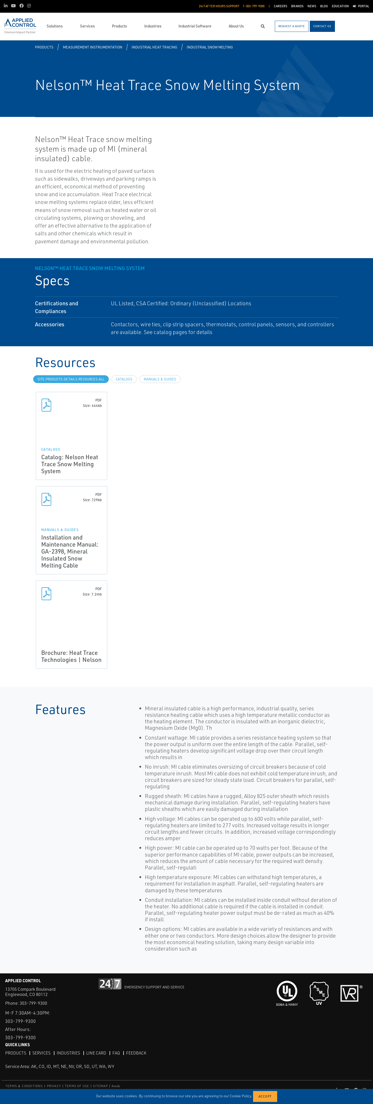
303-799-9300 (33, 1003)
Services (41, 1052)
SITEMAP (100, 1086)
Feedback (136, 1052)
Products (44, 47)
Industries (68, 1052)
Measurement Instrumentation (92, 47)
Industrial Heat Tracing (154, 47)
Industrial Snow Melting (210, 47)
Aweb (116, 1086)
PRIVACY (54, 1086)
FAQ (116, 1052)
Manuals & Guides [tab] (160, 379)
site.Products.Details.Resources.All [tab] (71, 379)
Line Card (96, 1052)
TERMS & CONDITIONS (24, 1086)
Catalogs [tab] (124, 379)
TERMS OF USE (77, 1086)
